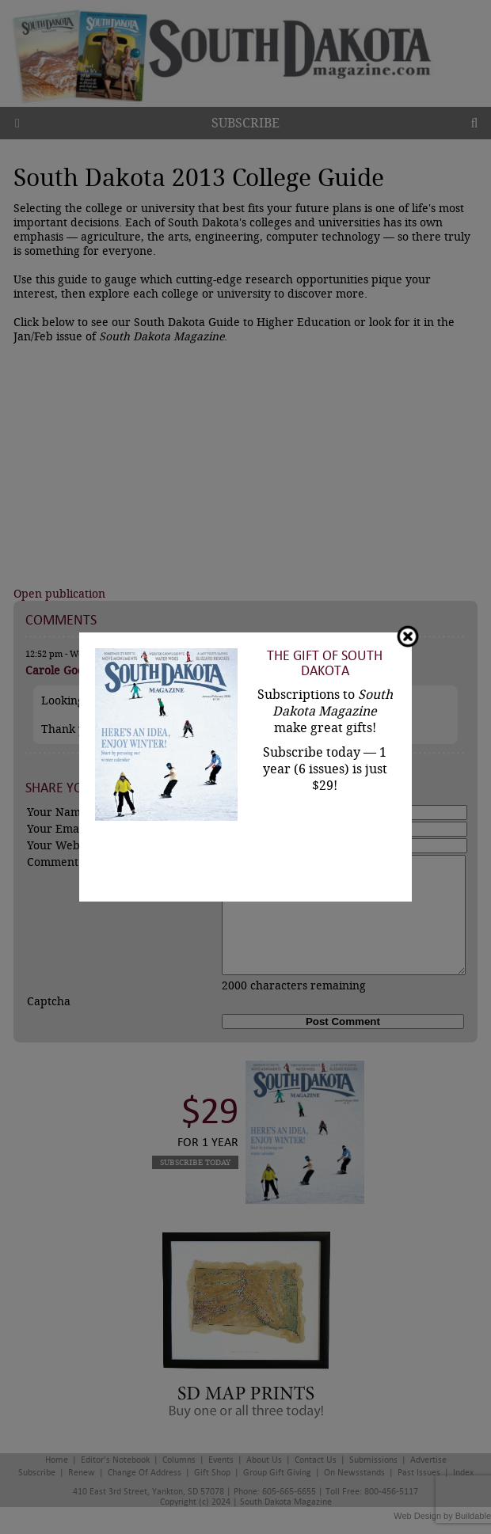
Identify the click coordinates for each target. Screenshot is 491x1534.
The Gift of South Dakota (325, 663)
